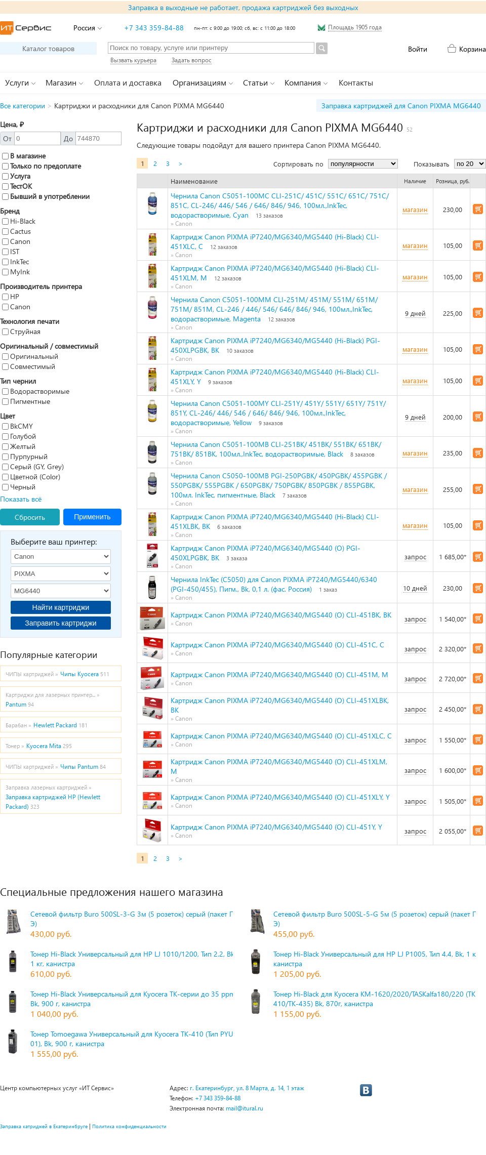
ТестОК (17, 186)
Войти (417, 49)
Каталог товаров (48, 48)
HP (10, 296)
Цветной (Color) (31, 476)
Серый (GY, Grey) (33, 466)
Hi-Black (18, 221)
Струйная (21, 331)
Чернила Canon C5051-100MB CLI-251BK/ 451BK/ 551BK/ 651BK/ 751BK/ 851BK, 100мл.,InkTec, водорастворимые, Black (276, 449)
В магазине (24, 155)
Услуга (16, 176)
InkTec (15, 261)
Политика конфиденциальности (129, 1126)
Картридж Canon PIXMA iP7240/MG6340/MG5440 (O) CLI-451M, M (279, 674)
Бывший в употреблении (46, 196)
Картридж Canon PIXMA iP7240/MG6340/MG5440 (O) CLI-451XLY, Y (280, 797)
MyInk (16, 271)
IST (10, 251)
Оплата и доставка (127, 82)
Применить (92, 517)
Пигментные (26, 401)
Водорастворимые (35, 391)
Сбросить (30, 517)
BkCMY (17, 426)
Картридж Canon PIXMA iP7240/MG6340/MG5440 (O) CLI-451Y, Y (276, 827)
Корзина (472, 49)
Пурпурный (25, 456)
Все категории (22, 105)
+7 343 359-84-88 (154, 27)
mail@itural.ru (244, 1108)
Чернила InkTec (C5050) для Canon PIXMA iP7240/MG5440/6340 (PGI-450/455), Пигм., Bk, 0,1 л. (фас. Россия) (274, 584)
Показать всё (21, 499)
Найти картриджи (61, 607)
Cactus (16, 231)
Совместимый (28, 366)
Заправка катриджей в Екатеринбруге (44, 1126)
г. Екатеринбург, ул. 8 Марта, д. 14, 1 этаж (247, 1088)
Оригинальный (30, 356)
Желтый (18, 446)
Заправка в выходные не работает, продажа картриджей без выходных (243, 7)
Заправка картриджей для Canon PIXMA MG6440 (401, 105)
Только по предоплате (41, 166)
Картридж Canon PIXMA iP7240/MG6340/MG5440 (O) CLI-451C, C (277, 644)
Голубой (19, 436)
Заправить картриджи (60, 623)
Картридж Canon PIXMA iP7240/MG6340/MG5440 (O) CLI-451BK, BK (281, 615)
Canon (16, 241)
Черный (18, 486)
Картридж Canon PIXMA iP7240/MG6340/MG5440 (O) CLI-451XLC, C (281, 735)
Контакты (356, 82)
